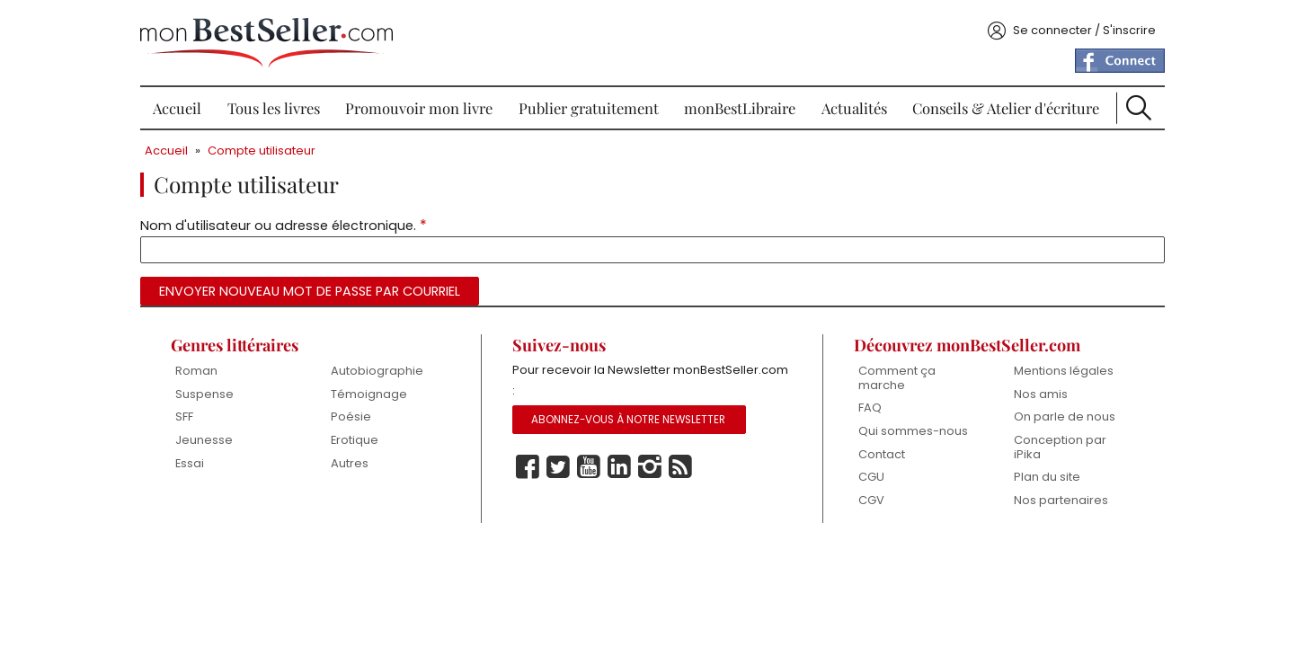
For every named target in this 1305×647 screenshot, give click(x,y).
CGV (871, 500)
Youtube (588, 467)
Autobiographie (377, 370)
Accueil (177, 108)
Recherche (1138, 108)
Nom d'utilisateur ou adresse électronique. (283, 225)
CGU (871, 476)
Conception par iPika (1060, 447)
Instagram (649, 467)
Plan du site (1047, 476)
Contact (881, 454)
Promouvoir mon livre (419, 108)
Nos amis (1041, 394)
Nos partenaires (1061, 500)
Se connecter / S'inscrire (1084, 30)
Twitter (558, 467)
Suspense (204, 394)
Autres (349, 463)
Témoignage (369, 394)
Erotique (354, 439)
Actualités (854, 108)
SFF (184, 416)
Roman (196, 370)
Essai (189, 463)
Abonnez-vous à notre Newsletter (628, 419)
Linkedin (619, 467)
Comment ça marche (897, 378)
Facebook (527, 467)
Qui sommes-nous (913, 430)
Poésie (351, 416)
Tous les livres (273, 108)
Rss (680, 467)
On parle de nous (1064, 416)
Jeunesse (204, 439)
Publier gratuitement (589, 108)
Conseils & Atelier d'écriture (1005, 108)
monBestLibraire (739, 108)
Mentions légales (1064, 370)
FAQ (870, 407)
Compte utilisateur (261, 150)
